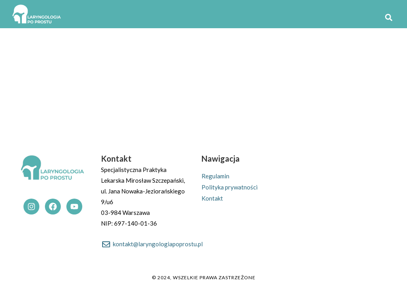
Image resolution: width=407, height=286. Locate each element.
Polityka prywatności (230, 187)
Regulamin (215, 176)
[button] (388, 17)
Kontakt (212, 198)
